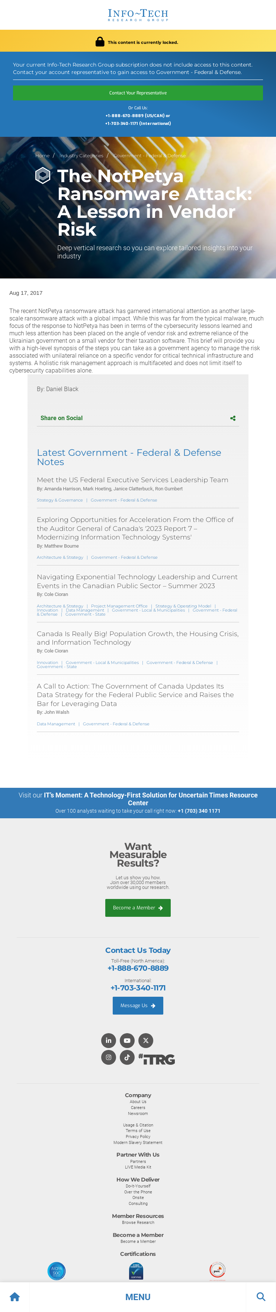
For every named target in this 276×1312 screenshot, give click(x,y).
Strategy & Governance (60, 500)
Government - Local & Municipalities (148, 610)
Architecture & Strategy (60, 557)
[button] (138, 1297)
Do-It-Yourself (138, 1186)
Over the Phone (138, 1192)
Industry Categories (81, 155)
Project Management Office (119, 606)
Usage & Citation (138, 1125)
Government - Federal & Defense (149, 155)
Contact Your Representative (138, 93)
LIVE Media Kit (138, 1167)
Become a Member (138, 908)
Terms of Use (138, 1130)
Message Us (138, 1005)
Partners (138, 1161)
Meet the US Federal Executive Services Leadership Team (132, 480)
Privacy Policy (138, 1136)
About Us (138, 1101)
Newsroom (138, 1113)
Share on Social (138, 418)
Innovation (47, 610)
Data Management (85, 610)
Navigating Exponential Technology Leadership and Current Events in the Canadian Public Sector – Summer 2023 (137, 581)
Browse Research (138, 1222)
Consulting (138, 1203)
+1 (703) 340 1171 (199, 811)
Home (42, 155)
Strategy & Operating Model (183, 606)
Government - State (85, 614)
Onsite (138, 1197)
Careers (138, 1107)
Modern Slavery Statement (138, 1142)
